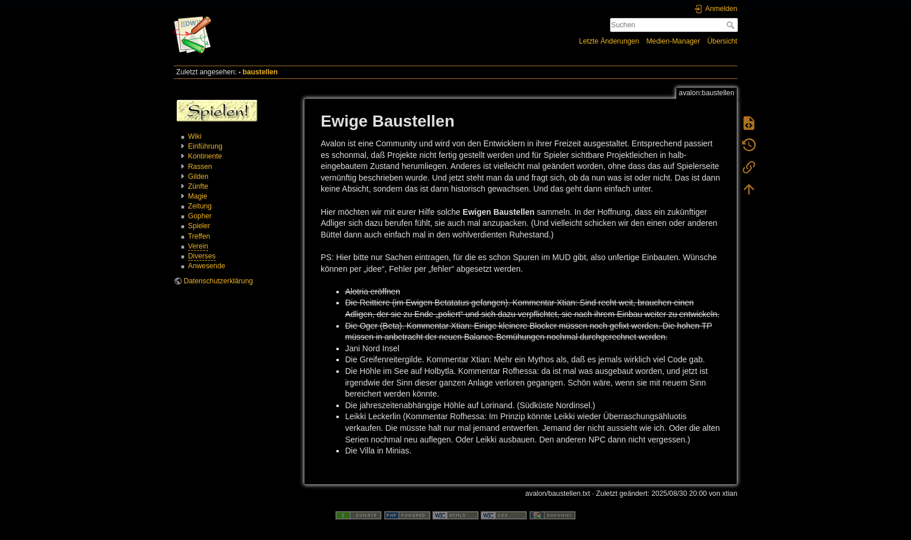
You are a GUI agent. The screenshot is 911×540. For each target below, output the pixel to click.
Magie (197, 196)
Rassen (200, 167)
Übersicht (722, 41)
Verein (198, 246)
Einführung (205, 146)
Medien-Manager (673, 41)
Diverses (202, 256)
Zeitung (200, 206)
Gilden (198, 176)
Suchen (731, 25)
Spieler (199, 226)
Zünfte (198, 186)
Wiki (195, 136)
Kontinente (205, 156)
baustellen (260, 72)
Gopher (200, 216)
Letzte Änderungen (609, 41)
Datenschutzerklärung (218, 281)
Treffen (199, 236)
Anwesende (206, 266)
